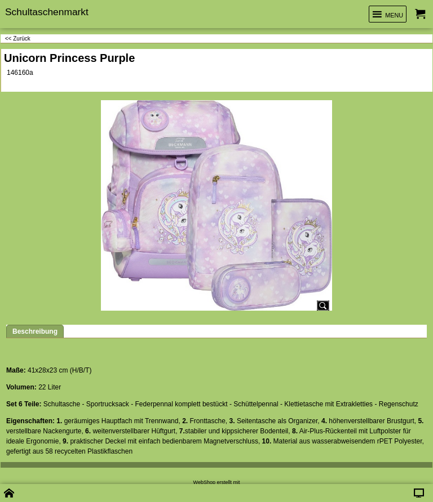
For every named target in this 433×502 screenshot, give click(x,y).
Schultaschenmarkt (47, 11)
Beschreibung (35, 331)
